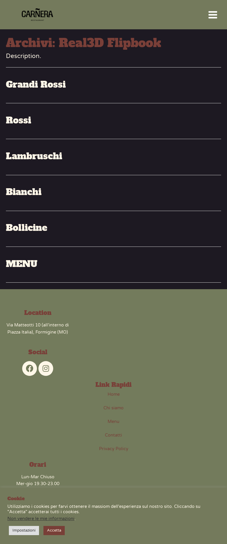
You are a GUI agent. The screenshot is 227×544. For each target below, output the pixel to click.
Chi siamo (113, 410)
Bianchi (23, 195)
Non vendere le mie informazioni (40, 518)
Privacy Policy (113, 451)
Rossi (18, 123)
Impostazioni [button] (23, 530)
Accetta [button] (54, 530)
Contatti (113, 437)
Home (114, 397)
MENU (21, 266)
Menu (113, 424)
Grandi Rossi (36, 87)
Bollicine (26, 231)
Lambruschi (34, 159)
